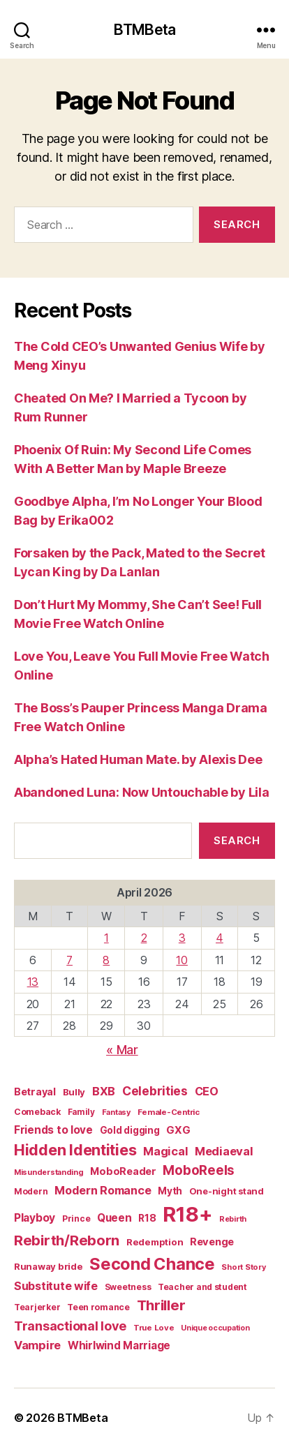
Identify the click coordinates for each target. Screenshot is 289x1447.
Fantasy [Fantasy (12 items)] (116, 1112)
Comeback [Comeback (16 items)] (37, 1112)
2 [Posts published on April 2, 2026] (144, 938)
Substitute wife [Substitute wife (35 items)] (56, 1286)
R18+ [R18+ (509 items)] (187, 1214)
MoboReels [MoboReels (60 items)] (199, 1170)
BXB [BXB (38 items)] (103, 1091)
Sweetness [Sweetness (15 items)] (128, 1287)
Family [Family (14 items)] (81, 1112)
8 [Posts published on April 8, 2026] (106, 960)
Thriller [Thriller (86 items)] (161, 1305)
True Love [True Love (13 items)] (154, 1328)
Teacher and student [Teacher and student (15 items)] (202, 1287)
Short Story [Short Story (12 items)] (243, 1267)
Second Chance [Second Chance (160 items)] (152, 1264)
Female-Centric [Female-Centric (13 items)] (169, 1112)
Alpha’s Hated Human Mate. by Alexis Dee (138, 759)
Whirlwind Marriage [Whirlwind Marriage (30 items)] (119, 1345)
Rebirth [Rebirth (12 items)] (232, 1219)
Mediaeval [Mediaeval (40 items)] (224, 1151)
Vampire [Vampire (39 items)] (37, 1345)
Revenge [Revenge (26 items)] (212, 1242)
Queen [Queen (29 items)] (114, 1217)
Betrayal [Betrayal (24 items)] (35, 1091)
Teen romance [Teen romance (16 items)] (98, 1307)
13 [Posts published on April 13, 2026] (32, 982)
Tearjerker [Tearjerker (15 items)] (37, 1307)
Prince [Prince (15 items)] (76, 1218)
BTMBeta (144, 29)
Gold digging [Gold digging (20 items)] (130, 1130)
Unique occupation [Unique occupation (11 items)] (215, 1328)
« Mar (122, 1049)
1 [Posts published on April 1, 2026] (106, 938)
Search (237, 840)
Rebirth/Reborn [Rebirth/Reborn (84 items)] (66, 1240)
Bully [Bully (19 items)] (74, 1091)
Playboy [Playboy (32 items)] (34, 1217)
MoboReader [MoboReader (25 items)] (123, 1171)
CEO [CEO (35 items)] (206, 1091)
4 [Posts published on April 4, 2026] (219, 938)
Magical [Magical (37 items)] (165, 1151)
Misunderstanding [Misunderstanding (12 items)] (49, 1172)
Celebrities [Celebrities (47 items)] (155, 1091)
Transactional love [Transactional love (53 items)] (70, 1325)
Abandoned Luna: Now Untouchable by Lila (141, 792)
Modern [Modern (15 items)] (30, 1191)
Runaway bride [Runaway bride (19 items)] (48, 1266)
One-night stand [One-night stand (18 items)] (226, 1191)
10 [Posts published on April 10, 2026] (181, 960)
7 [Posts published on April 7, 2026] (69, 960)
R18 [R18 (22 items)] (147, 1218)
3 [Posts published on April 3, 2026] (182, 938)
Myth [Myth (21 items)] (170, 1191)
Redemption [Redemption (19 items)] (154, 1241)
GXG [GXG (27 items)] (178, 1130)
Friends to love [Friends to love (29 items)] (53, 1130)
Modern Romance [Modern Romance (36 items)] (102, 1190)
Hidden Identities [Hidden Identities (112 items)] (75, 1150)
